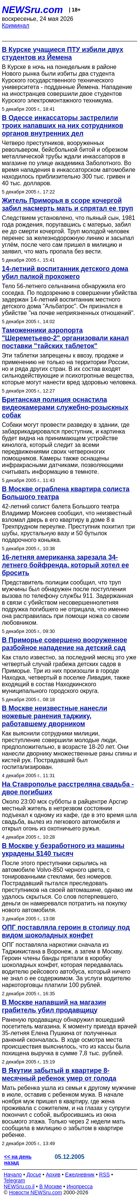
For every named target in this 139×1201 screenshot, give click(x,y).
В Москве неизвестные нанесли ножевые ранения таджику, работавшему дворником (54, 716)
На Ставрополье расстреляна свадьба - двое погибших (68, 788)
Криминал (15, 25)
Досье (33, 1175)
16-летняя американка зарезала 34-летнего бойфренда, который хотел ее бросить (65, 565)
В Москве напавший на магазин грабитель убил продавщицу (54, 1006)
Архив (53, 1175)
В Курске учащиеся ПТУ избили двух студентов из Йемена (62, 53)
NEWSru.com (32, 9)
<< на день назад (18, 1160)
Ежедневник (80, 1175)
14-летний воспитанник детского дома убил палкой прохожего (65, 272)
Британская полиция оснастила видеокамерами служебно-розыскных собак (65, 407)
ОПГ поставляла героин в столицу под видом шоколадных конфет (66, 931)
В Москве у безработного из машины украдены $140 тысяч (63, 849)
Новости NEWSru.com (35, 1192)
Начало (13, 1175)
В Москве (50, 1186)
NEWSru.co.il (19, 1186)
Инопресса (80, 1186)
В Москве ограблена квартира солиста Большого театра (65, 493)
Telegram (14, 1180)
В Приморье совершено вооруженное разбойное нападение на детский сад (64, 644)
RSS (104, 1175)
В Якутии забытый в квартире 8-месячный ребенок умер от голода (59, 1074)
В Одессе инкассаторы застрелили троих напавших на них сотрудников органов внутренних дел (62, 125)
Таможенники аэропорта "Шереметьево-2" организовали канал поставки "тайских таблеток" (65, 338)
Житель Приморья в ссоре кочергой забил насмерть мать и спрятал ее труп (67, 204)
